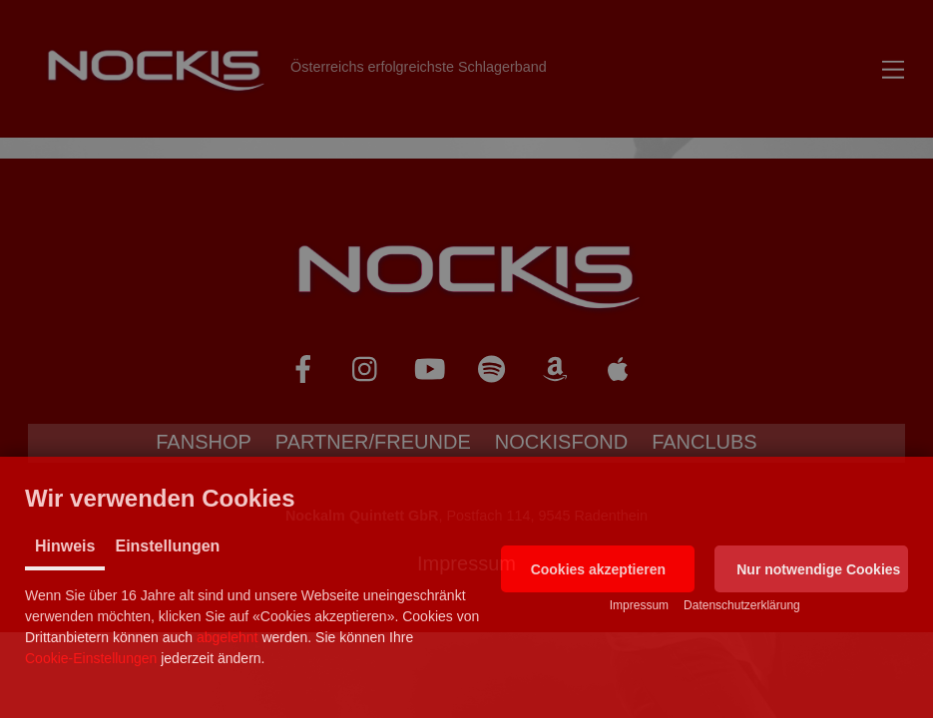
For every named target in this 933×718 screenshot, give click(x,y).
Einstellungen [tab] (167, 546)
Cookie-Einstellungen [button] (91, 658)
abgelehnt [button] (227, 637)
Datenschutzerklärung (742, 605)
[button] (598, 568)
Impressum (639, 605)
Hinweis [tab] (65, 546)
